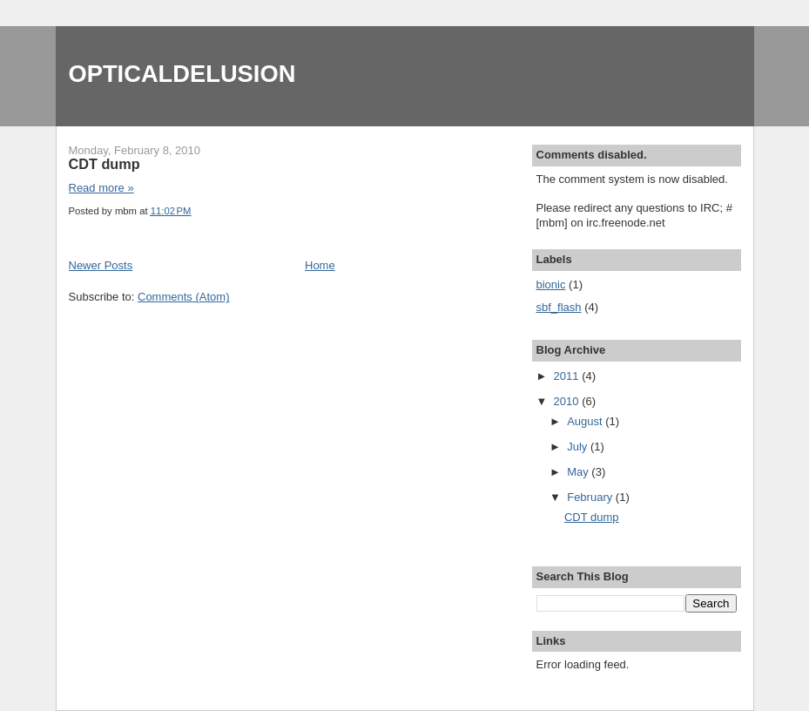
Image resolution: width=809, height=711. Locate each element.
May (579, 471)
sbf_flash (559, 307)
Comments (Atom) (183, 296)
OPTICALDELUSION (182, 73)
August (586, 421)
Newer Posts (101, 265)
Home (320, 265)
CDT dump (104, 164)
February (591, 497)
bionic (551, 284)
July (578, 446)
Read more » (101, 187)
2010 (568, 401)
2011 (568, 376)
